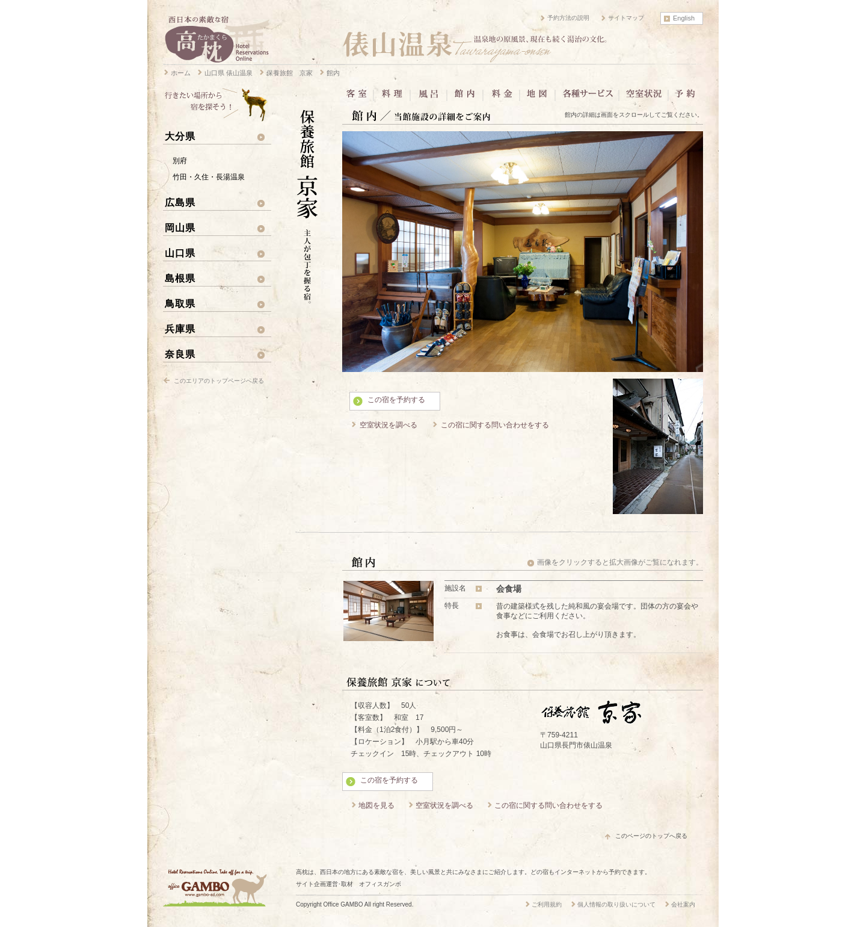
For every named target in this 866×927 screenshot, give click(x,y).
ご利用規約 (547, 904)
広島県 (180, 202)
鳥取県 (180, 303)
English (684, 18)
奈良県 (180, 354)
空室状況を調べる (388, 425)
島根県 (180, 278)
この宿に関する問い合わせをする (495, 425)
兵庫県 (180, 328)
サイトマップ (626, 17)
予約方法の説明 (568, 17)
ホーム (181, 72)
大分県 (180, 136)
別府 (180, 161)
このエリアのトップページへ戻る (219, 380)
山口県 (180, 252)
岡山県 (180, 227)
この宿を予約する (396, 399)
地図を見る (376, 805)
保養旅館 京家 (289, 72)
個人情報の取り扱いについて (616, 904)
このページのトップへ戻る (651, 835)
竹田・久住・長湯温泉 (209, 177)
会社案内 (683, 904)
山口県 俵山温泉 (228, 72)
